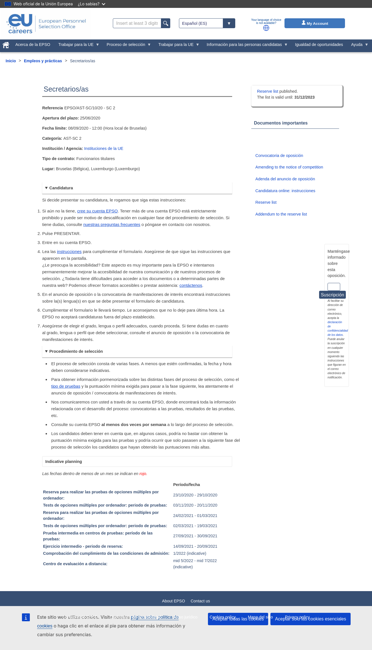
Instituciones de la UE (103, 148)
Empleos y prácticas (43, 61)
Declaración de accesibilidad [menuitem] (135, 617)
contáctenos (191, 285)
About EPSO (173, 601)
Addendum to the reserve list (281, 214)
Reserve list (268, 91)
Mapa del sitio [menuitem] (260, 617)
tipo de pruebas (65, 386)
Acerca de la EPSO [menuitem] (32, 44)
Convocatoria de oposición (279, 155)
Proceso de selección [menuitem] (127, 46)
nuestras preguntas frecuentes (111, 224)
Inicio (11, 61)
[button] (266, 28)
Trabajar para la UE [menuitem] (77, 46)
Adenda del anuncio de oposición (285, 179)
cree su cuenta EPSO (97, 210)
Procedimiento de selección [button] (76, 351)
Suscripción (332, 294)
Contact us (200, 601)
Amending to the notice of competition (289, 167)
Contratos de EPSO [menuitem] (80, 617)
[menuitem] (5, 43)
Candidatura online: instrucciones (285, 190)
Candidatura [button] (61, 188)
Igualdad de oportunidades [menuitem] (319, 44)
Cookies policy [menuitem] (223, 617)
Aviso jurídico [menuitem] (185, 617)
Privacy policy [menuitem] (297, 617)
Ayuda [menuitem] (358, 46)
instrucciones (69, 251)
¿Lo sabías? (91, 3)
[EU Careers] (46, 23)
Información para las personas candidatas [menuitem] (245, 46)
